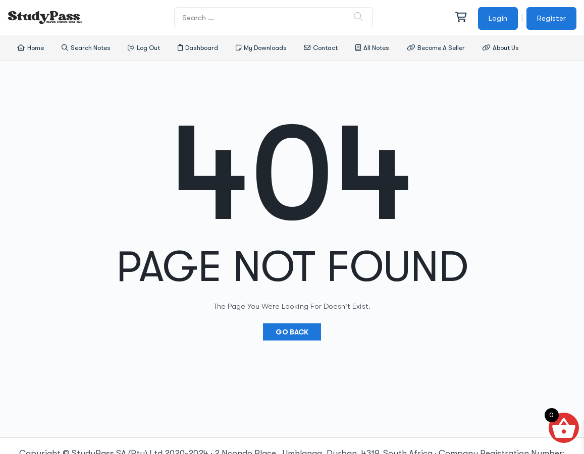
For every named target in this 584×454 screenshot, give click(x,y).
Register (551, 18)
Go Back (292, 332)
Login (498, 18)
